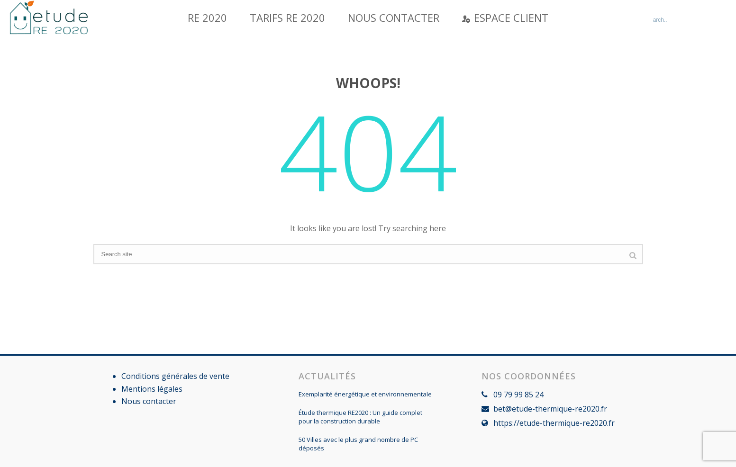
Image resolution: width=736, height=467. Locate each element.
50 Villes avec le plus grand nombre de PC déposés (358, 443)
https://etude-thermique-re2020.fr (554, 423)
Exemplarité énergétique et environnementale (365, 394)
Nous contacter (393, 17)
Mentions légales (151, 389)
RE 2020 (207, 17)
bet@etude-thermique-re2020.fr (550, 408)
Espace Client (505, 17)
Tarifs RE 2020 (287, 17)
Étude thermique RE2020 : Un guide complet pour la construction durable (360, 416)
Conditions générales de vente (175, 376)
